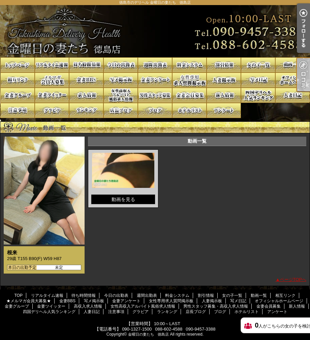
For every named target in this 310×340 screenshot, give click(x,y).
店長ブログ (120, 110)
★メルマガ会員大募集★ (52, 80)
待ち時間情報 (86, 65)
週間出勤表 (155, 65)
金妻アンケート (155, 80)
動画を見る (123, 199)
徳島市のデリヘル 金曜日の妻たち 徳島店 (155, 31)
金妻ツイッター (52, 95)
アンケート (224, 110)
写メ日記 (258, 80)
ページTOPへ (293, 279)
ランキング (86, 110)
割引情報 (224, 65)
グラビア (52, 110)
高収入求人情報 (86, 95)
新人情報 (224, 95)
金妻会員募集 (189, 95)
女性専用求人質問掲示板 (189, 80)
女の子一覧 (258, 65)
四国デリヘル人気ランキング (258, 95)
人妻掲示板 (224, 80)
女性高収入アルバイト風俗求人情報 (120, 95)
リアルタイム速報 (52, 65)
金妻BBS (86, 80)
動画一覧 (292, 65)
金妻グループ (17, 95)
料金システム (189, 65)
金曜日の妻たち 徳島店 (148, 334)
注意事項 (17, 110)
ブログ (155, 110)
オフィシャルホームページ (292, 80)
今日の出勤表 (120, 65)
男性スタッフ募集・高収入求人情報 (155, 95)
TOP (17, 65)
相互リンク (17, 80)
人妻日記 (292, 95)
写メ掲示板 (120, 80)
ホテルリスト (189, 110)
